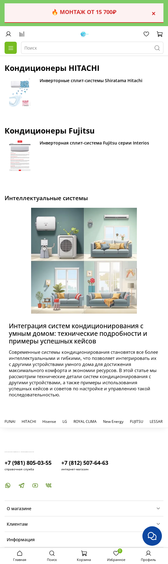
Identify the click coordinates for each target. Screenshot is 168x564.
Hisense (49, 421)
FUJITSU (136, 421)
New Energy (113, 421)
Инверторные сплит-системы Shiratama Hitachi (91, 80)
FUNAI (10, 421)
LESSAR (156, 421)
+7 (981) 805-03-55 (28, 462)
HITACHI (29, 421)
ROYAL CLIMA (85, 421)
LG (65, 421)
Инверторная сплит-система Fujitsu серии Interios (94, 143)
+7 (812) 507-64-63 (84, 462)
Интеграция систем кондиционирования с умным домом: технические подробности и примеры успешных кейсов (78, 333)
